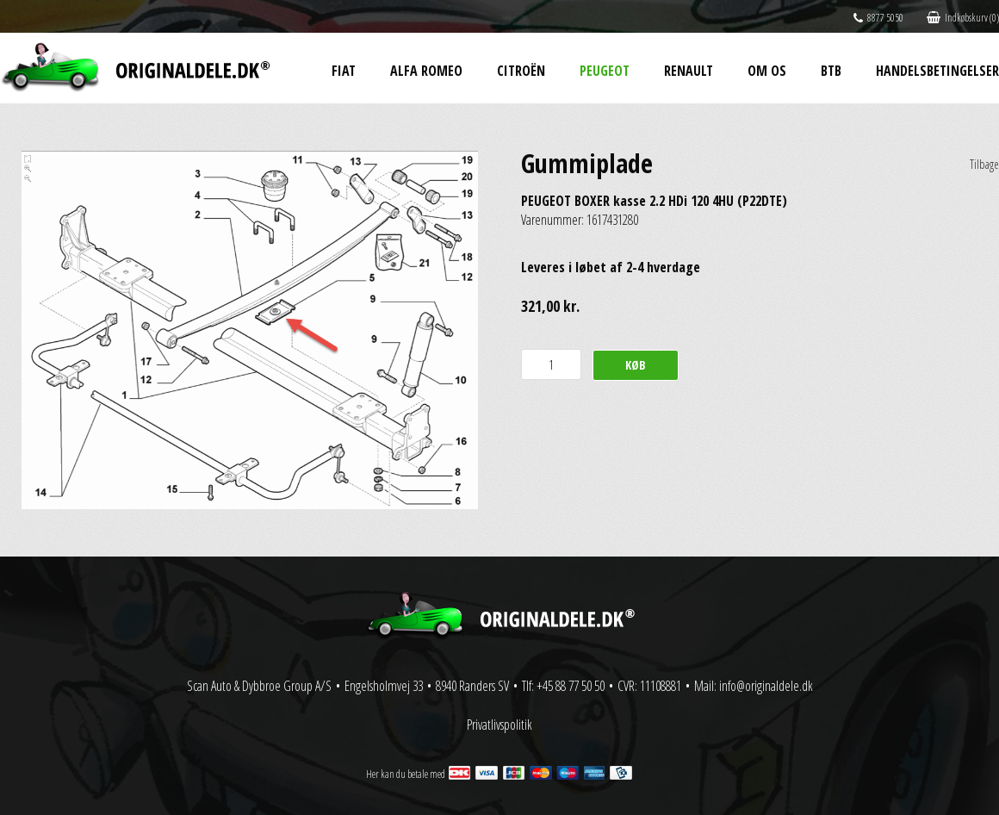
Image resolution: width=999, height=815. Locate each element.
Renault (688, 71)
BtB (831, 71)
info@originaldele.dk (766, 685)
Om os (767, 71)
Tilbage (984, 164)
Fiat (344, 71)
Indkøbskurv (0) (963, 17)
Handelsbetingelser (937, 71)
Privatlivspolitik (499, 724)
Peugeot (605, 71)
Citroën (521, 71)
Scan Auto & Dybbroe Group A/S (259, 685)
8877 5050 (878, 17)
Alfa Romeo (426, 71)
